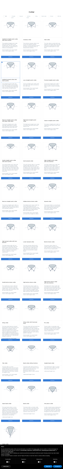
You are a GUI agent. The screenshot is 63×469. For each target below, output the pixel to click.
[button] (61, 447)
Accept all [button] (57, 466)
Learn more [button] (6, 466)
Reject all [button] (48, 466)
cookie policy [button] (10, 451)
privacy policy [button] (37, 449)
